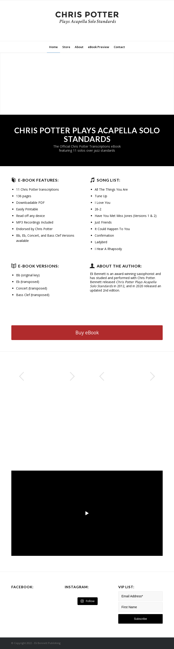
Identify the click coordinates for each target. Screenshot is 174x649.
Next (72, 376)
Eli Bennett (98, 274)
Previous (21, 376)
